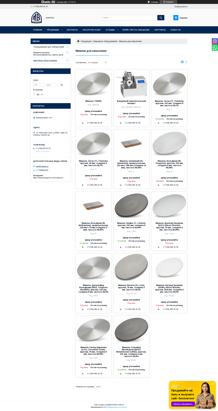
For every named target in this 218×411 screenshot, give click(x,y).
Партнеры (160, 30)
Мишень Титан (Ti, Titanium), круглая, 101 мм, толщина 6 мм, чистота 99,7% (169, 103)
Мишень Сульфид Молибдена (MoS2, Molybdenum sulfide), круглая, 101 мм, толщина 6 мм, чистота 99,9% (131, 351)
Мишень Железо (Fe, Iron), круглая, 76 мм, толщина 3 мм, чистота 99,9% (131, 287)
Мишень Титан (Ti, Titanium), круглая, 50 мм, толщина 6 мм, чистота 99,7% (93, 163)
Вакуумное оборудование (105, 41)
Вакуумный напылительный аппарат (131, 102)
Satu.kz (121, 405)
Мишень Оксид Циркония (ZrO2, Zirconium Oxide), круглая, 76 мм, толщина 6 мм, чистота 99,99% (93, 350)
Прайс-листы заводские (136, 30)
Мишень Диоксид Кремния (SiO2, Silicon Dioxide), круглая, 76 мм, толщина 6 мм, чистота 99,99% (169, 226)
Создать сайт (62, 2)
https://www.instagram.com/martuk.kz (48, 178)
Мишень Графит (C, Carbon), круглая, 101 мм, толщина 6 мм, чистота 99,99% (131, 225)
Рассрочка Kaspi (92, 30)
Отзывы (110, 30)
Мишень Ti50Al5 (93, 101)
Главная (37, 30)
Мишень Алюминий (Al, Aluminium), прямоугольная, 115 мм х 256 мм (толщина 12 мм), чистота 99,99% (131, 164)
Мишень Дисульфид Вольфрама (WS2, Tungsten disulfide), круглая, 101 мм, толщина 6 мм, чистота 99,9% (93, 288)
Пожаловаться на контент (117, 407)
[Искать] (160, 17)
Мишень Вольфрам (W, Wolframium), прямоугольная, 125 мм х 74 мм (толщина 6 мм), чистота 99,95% (93, 226)
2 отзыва (154, 2)
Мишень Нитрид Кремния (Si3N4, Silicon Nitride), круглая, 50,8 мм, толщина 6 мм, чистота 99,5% (169, 288)
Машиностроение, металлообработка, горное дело (48, 53)
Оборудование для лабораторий (48, 47)
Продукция (53, 30)
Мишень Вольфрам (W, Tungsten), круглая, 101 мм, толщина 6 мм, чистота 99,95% (169, 164)
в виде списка (186, 62)
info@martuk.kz (42, 166)
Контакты (72, 30)
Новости (175, 30)
